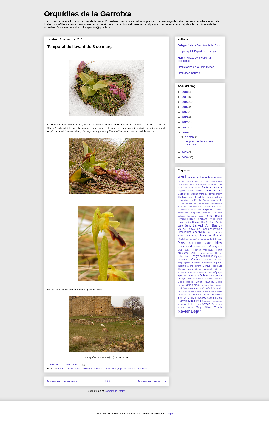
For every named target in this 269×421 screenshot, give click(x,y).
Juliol (180, 225)
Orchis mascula (205, 281)
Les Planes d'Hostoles (209, 228)
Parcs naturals (197, 291)
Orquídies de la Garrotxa (87, 14)
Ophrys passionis (204, 269)
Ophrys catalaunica (202, 256)
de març (190, 136)
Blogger (170, 413)
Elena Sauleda (195, 209)
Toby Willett (203, 307)
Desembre (192, 206)
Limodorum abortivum (191, 231)
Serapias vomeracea (212, 301)
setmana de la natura (189, 304)
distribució (182, 209)
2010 (185, 132)
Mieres (208, 242)
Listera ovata (214, 232)
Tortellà (218, 307)
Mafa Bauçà (191, 235)
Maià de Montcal (86, 368)
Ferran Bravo (213, 215)
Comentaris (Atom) (115, 390)
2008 (185, 157)
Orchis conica (213, 278)
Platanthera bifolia (213, 291)
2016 (185, 101)
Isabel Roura (192, 222)
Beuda (198, 190)
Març (99, 368)
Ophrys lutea (185, 269)
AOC (192, 184)
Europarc (191, 216)
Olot (193, 252)
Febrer (201, 216)
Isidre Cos (204, 222)
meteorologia (110, 368)
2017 (185, 96)
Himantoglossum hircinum (192, 219)
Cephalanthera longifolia (191, 197)
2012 (185, 122)
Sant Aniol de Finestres (192, 297)
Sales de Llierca (213, 294)
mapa (200, 239)
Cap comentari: (69, 364)
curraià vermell (185, 203)
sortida (206, 304)
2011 (185, 127)
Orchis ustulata (208, 285)
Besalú (190, 191)
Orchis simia (193, 285)
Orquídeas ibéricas (189, 72)
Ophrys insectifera (202, 262)
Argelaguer (201, 184)
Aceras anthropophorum (202, 177)
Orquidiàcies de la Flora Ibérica (196, 67)
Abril (182, 177)
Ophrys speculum (205, 272)
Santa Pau (194, 300)
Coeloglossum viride (212, 200)
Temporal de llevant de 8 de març (79, 46)
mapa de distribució (213, 239)
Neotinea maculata (201, 250)
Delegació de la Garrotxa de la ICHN (199, 45)
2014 (185, 112)
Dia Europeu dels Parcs (210, 206)
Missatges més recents (62, 381)
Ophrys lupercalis (212, 266)
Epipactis (207, 209)
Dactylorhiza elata (201, 203)
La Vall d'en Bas (205, 225)
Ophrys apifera (205, 253)
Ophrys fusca (125, 368)
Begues (181, 191)
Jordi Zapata (216, 222)
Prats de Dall (184, 295)
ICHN (212, 219)
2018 (185, 91)
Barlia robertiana (67, 368)
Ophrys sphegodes (211, 275)
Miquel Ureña (200, 246)
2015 (185, 106)
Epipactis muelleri (200, 213)
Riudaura (197, 294)
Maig (181, 239)
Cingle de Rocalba (193, 200)
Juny (188, 225)
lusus (180, 235)
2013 (185, 117)
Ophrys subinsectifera (190, 278)
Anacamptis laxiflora (197, 181)
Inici (107, 381)
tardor (190, 307)
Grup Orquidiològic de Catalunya (197, 51)
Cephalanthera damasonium (206, 194)
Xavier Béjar (140, 368)
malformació (191, 239)
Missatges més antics (152, 381)
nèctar (187, 250)
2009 (185, 152)
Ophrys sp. (192, 272)
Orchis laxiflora (185, 282)
